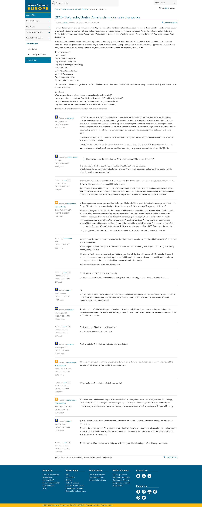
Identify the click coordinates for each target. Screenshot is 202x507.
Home (57, 9)
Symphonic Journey (121, 483)
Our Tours (30, 26)
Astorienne (67, 238)
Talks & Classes (72, 483)
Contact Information (50, 474)
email (138, 476)
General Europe (81, 9)
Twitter (144, 498)
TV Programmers (120, 474)
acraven (70, 118)
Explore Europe (33, 21)
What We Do (47, 477)
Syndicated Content (121, 480)
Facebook (138, 492)
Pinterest (138, 498)
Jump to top (171, 457)
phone (144, 476)
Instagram (144, 492)
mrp (65, 23)
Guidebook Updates (74, 488)
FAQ (67, 474)
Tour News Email (96, 477)
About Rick (31, 15)
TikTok (155, 492)
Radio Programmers (121, 477)
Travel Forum (67, 9)
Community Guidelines (37, 54)
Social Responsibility (51, 483)
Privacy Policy (106, 505)
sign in (166, 8)
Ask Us (69, 480)
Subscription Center (97, 480)
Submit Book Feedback (76, 491)
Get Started (32, 49)
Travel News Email (97, 474)
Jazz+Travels (72, 157)
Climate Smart (48, 485)
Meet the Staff (48, 480)
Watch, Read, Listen (34, 38)
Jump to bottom (170, 23)
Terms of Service (93, 505)
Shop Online (31, 60)
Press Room (118, 485)
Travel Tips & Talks (34, 32)
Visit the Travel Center (75, 485)
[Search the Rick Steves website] (85, 3)
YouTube (149, 492)
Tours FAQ (70, 477)
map (149, 476)
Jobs (44, 488)
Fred (69, 290)
